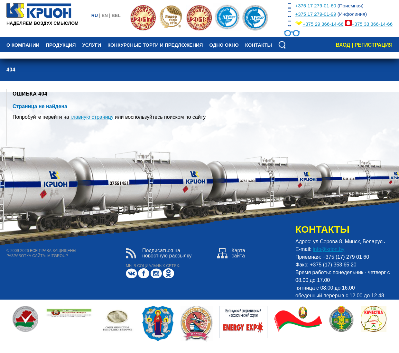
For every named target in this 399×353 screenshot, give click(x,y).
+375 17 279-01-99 (315, 14)
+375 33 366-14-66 (372, 24)
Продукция (61, 45)
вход (343, 45)
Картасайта (231, 253)
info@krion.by (328, 249)
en (105, 15)
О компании (22, 45)
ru (94, 15)
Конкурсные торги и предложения (155, 45)
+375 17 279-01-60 (315, 5)
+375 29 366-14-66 (322, 24)
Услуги (91, 45)
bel (116, 15)
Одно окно (223, 45)
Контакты (258, 45)
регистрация (374, 45)
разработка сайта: (26, 256)
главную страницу (92, 117)
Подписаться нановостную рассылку (158, 253)
